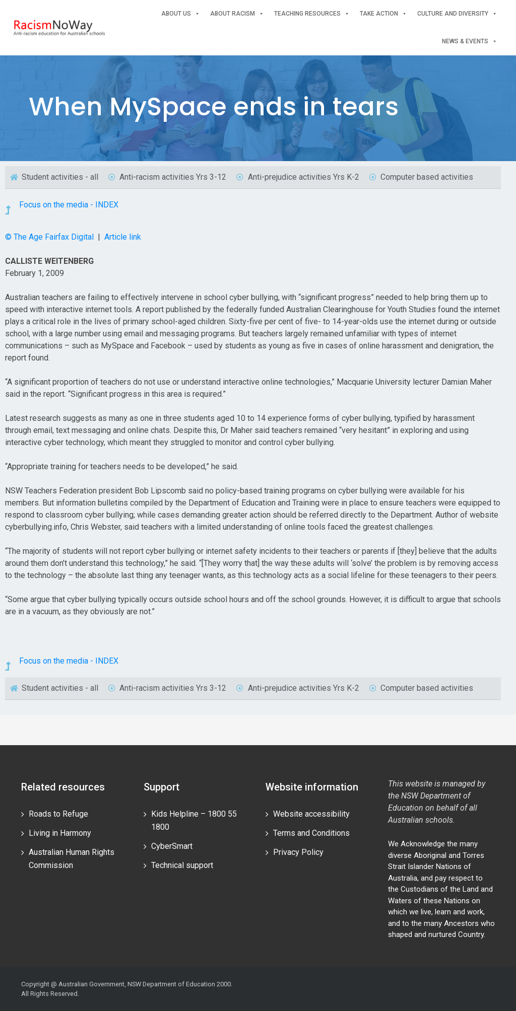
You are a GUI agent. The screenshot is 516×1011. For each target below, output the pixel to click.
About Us (180, 14)
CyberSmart (171, 846)
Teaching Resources (312, 14)
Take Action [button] (383, 14)
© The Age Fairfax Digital (50, 237)
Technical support (182, 865)
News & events (469, 41)
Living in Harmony (60, 833)
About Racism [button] (237, 14)
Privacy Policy (298, 852)
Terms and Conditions (311, 833)
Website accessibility (311, 814)
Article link (122, 237)
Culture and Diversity (457, 14)
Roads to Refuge (58, 814)
